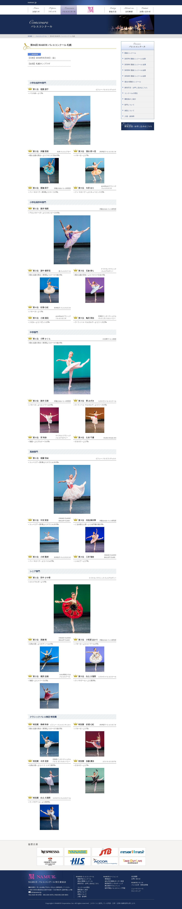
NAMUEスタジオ (137, 882)
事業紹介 (108, 879)
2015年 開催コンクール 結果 (135, 70)
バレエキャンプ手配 (118, 888)
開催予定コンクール (84, 879)
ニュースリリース (137, 889)
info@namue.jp (36, 892)
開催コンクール (130, 53)
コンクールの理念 (131, 93)
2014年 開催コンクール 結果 (135, 76)
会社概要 (134, 876)
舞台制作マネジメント (112, 886)
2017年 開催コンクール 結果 (135, 59)
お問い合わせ (135, 879)
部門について (129, 105)
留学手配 (108, 888)
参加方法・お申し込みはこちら (135, 87)
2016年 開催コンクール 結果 (135, 64)
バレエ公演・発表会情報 (139, 885)
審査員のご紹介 (130, 99)
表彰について (129, 111)
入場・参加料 (129, 116)
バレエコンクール (41, 36)
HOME (30, 36)
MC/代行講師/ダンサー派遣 (114, 881)
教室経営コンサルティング (114, 883)
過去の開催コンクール (132, 82)
